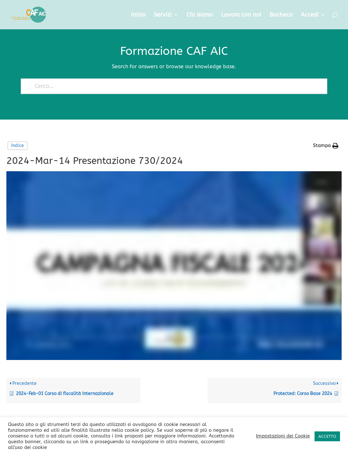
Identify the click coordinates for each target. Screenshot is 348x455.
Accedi (310, 15)
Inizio (138, 15)
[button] (325, 146)
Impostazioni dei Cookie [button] (283, 436)
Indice (17, 145)
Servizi (163, 15)
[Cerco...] (171, 86)
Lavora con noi (241, 15)
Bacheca (281, 15)
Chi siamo (199, 15)
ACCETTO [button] (327, 436)
